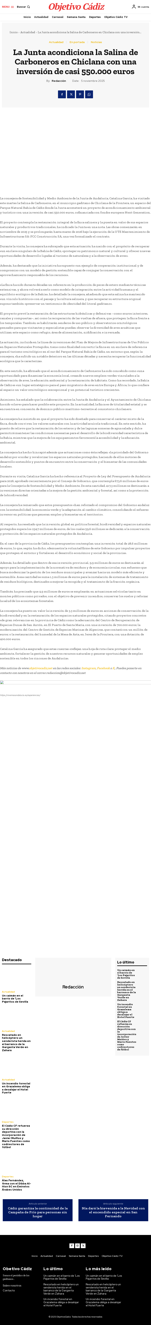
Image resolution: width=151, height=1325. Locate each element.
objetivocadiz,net (40, 668)
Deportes (8, 1122)
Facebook (103, 668)
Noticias (96, 42)
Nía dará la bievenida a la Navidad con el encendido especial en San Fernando (113, 1212)
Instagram (88, 668)
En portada (77, 42)
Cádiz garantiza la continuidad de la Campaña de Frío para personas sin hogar (38, 1212)
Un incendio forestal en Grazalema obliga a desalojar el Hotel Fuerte (16, 1088)
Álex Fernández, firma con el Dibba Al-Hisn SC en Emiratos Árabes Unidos (16, 1185)
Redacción (59, 81)
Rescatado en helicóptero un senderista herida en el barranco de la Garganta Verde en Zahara (16, 1042)
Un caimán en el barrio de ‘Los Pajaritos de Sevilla (15, 998)
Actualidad (27, 32)
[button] (24, 7)
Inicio (14, 32)
